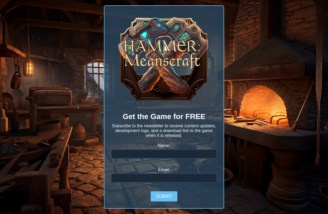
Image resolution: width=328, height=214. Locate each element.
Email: (164, 169)
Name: (164, 145)
